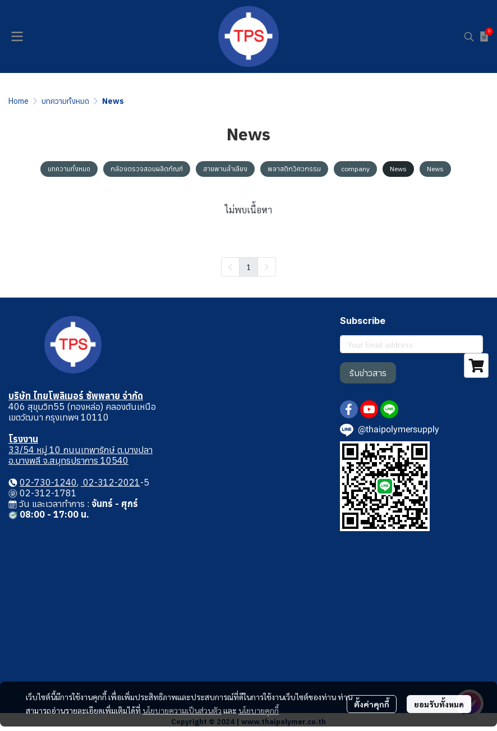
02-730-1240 (48, 482)
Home (18, 101)
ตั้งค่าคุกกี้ (371, 704)
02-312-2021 (110, 482)
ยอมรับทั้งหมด (439, 704)
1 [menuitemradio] (248, 267)
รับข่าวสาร (367, 372)
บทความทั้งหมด (65, 101)
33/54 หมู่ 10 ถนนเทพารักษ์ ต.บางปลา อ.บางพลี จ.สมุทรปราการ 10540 (80, 455)
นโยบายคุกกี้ (258, 710)
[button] (469, 36)
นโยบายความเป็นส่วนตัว (182, 710)
